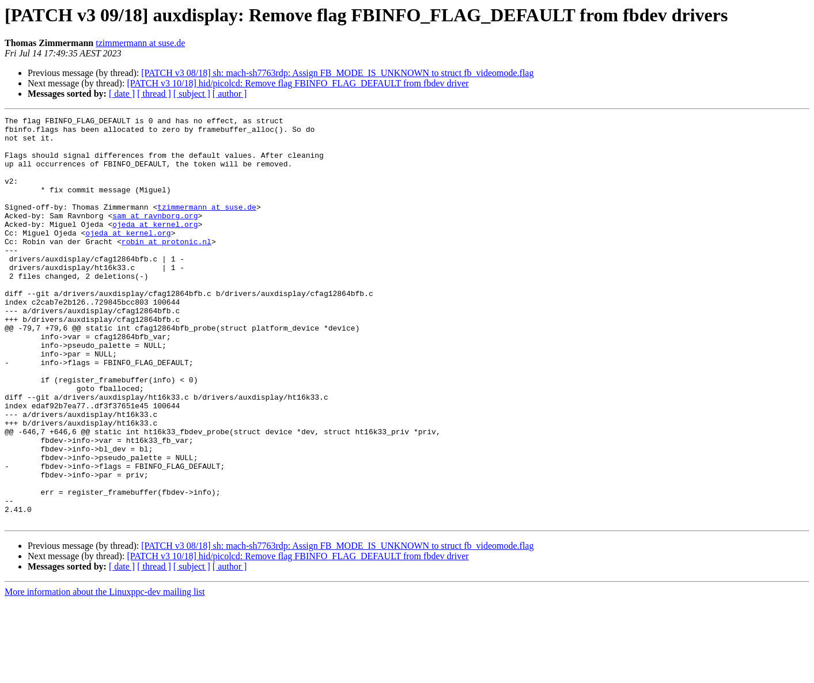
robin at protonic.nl (166, 267)
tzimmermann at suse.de (140, 43)
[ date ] (122, 93)
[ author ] (230, 93)
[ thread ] (154, 93)
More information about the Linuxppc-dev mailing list (105, 673)
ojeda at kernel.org (155, 246)
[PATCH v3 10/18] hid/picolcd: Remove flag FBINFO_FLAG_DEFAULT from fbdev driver (297, 83)
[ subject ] (191, 93)
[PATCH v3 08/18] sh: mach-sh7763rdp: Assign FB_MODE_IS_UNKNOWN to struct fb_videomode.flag (337, 73)
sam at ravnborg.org (155, 236)
